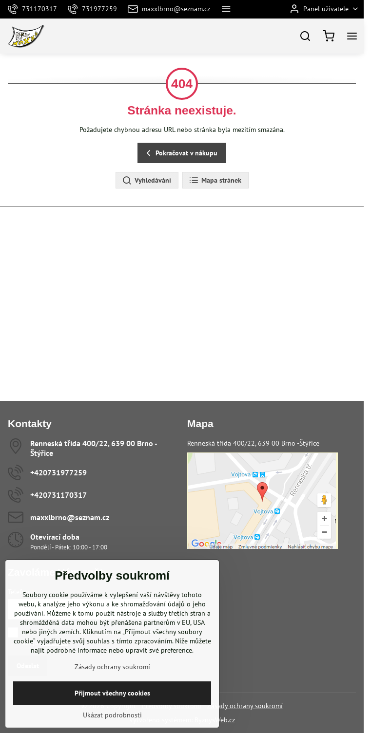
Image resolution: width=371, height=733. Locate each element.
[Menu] (352, 36)
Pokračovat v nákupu (180, 153)
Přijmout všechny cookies (112, 693)
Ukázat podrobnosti (112, 715)
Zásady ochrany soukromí (245, 705)
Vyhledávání (146, 181)
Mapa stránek (215, 181)
